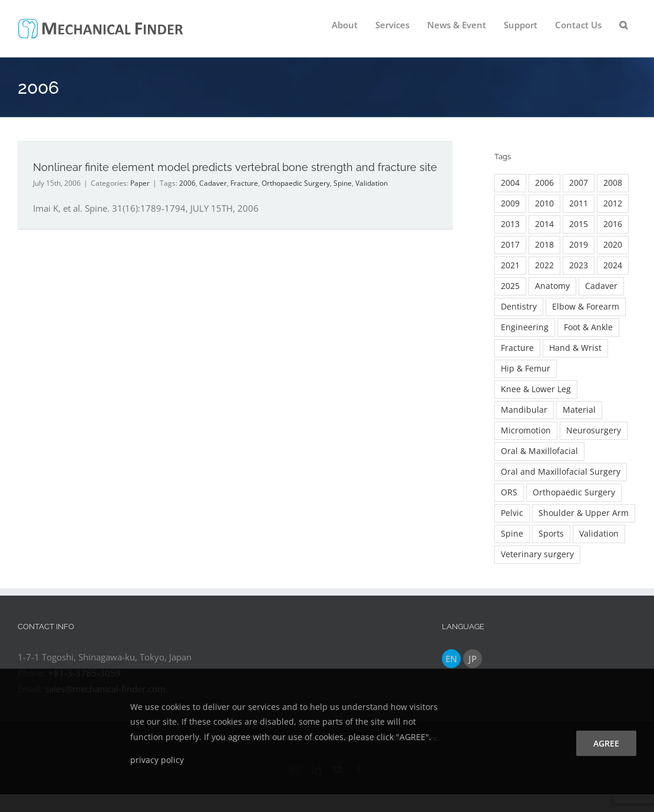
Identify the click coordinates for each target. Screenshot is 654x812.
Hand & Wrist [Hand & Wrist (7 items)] (575, 348)
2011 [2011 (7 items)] (578, 203)
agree (606, 743)
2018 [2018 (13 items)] (544, 244)
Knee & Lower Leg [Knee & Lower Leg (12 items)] (536, 389)
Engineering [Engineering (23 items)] (525, 327)
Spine (342, 183)
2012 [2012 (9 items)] (612, 203)
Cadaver (213, 183)
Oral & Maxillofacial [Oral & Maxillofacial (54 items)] (539, 451)
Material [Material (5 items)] (579, 410)
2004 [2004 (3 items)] (510, 182)
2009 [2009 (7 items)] (510, 203)
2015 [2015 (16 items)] (578, 224)
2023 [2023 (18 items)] (578, 265)
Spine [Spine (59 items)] (512, 533)
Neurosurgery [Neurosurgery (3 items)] (593, 430)
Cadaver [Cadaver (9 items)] (601, 286)
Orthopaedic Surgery (296, 183)
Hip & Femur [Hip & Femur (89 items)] (525, 368)
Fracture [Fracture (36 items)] (517, 348)
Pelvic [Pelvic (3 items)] (512, 513)
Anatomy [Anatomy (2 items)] (552, 286)
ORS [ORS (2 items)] (509, 492)
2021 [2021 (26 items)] (510, 265)
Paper (140, 183)
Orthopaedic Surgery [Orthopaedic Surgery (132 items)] (574, 492)
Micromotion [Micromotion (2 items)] (526, 430)
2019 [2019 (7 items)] (578, 244)
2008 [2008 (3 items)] (612, 182)
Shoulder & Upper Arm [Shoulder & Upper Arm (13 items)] (584, 513)
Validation (371, 183)
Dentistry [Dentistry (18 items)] (519, 306)
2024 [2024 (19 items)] (612, 265)
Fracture (244, 183)
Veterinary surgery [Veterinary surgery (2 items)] (537, 554)
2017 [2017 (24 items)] (510, 244)
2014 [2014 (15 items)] (544, 224)
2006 (187, 183)
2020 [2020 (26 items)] (612, 244)
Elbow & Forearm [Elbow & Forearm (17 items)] (585, 306)
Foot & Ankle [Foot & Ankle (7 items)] (588, 327)
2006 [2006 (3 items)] (544, 182)
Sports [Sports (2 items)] (551, 533)
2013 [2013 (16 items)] (510, 224)
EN (451, 659)
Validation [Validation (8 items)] (599, 533)
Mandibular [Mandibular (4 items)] (524, 410)
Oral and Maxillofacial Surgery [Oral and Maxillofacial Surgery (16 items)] (560, 471)
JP (472, 659)
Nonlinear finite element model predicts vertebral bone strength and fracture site (235, 167)
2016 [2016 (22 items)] (612, 224)
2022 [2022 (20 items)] (544, 265)
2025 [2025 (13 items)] (510, 286)
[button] (623, 25)
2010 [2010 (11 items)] (544, 203)
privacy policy (157, 759)
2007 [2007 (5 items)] (578, 182)
